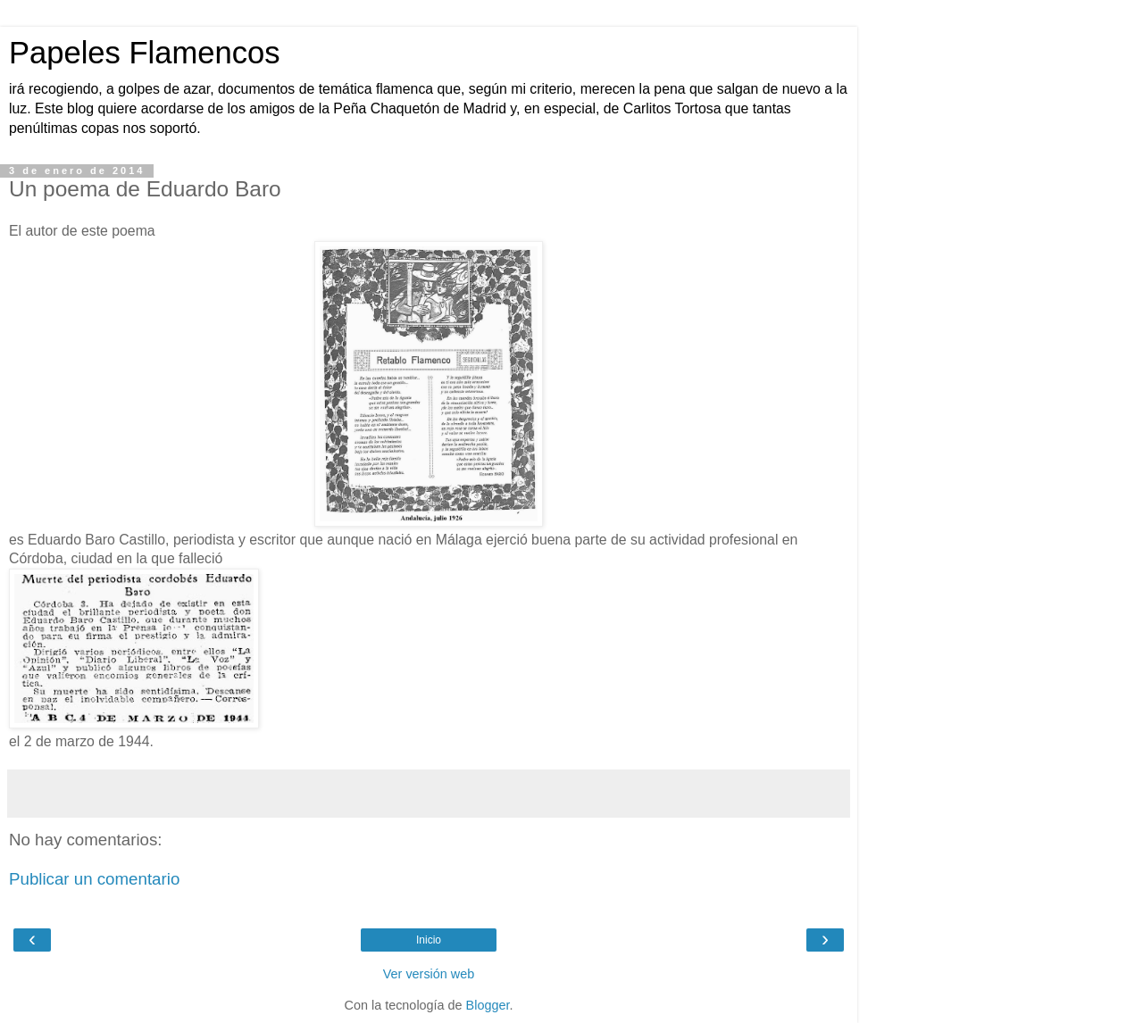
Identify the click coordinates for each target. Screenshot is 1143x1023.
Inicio (428, 940)
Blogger (488, 1005)
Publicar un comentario (94, 878)
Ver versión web (428, 974)
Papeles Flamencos (144, 53)
